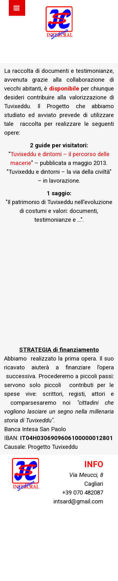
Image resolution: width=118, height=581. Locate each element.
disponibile (64, 88)
